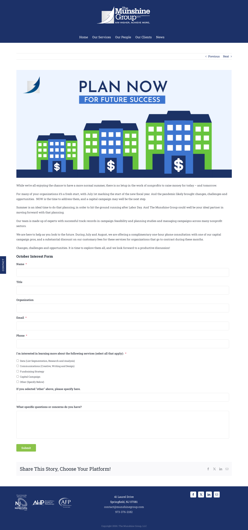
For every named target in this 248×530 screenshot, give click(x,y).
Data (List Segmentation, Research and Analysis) (47, 360)
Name (21, 264)
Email (21, 317)
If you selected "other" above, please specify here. (48, 389)
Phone (21, 335)
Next (226, 56)
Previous (214, 56)
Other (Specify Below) (32, 382)
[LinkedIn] (209, 494)
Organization (25, 300)
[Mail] (217, 494)
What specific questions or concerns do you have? (49, 407)
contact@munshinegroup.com (124, 507)
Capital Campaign (30, 376)
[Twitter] (201, 494)
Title (19, 282)
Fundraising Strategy (32, 371)
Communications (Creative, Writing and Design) (47, 366)
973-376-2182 (124, 512)
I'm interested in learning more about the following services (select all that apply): (71, 353)
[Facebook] (193, 494)
